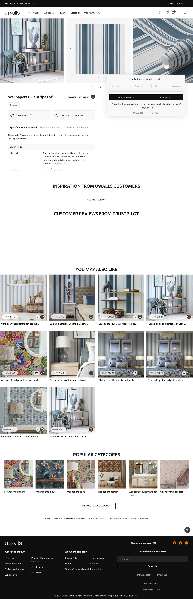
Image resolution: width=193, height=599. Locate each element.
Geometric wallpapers (75, 517)
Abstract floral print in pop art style (20, 378)
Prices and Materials (14, 562)
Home (47, 517)
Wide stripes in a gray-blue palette (68, 434)
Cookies (94, 562)
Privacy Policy (71, 556)
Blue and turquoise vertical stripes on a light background (118, 322)
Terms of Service (98, 556)
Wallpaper (58, 517)
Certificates (37, 565)
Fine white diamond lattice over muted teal (20, 434)
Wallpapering (11, 573)
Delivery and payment (15, 567)
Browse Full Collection (96, 504)
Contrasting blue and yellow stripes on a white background (167, 378)
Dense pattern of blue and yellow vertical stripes (69, 378)
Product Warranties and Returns (42, 558)
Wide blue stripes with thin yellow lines (69, 322)
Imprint (68, 562)
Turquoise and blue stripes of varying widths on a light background (167, 322)
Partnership (95, 567)
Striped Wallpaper (96, 517)
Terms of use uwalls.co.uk (77, 567)
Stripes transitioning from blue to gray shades (118, 378)
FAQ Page (9, 556)
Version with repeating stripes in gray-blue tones (20, 322)
